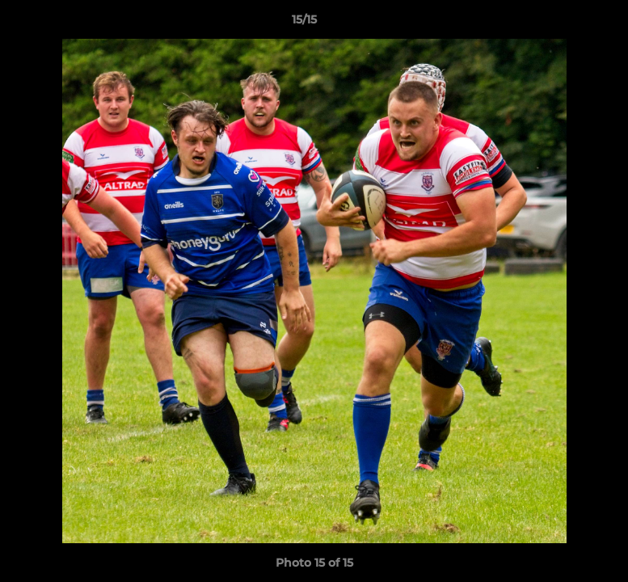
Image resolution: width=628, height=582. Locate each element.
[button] (560, 23)
